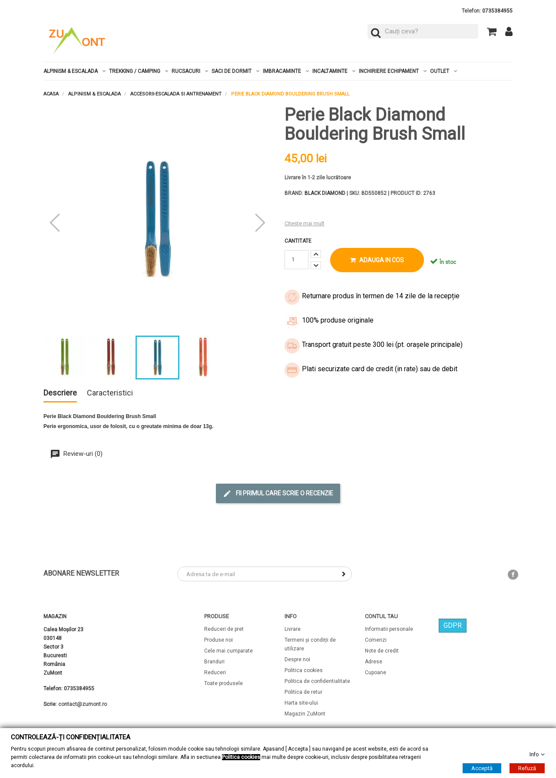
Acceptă (482, 768)
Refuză (527, 768)
